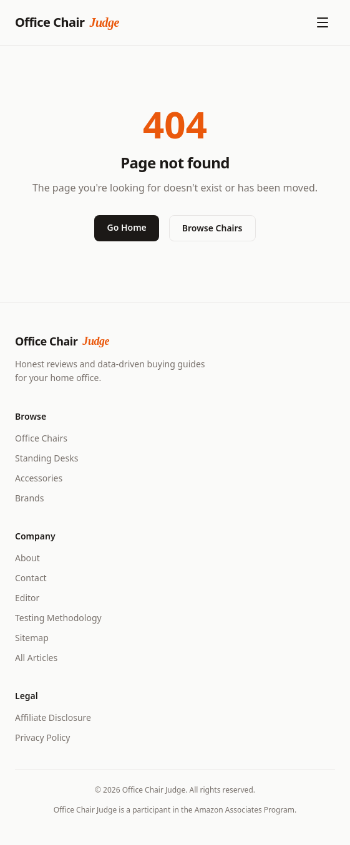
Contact (31, 578)
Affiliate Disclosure (53, 717)
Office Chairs (41, 438)
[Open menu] (322, 22)
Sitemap (32, 638)
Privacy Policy (42, 737)
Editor (27, 598)
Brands (29, 498)
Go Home (126, 227)
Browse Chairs (212, 228)
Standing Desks (46, 458)
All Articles (36, 658)
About (27, 558)
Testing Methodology (58, 618)
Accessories (38, 478)
